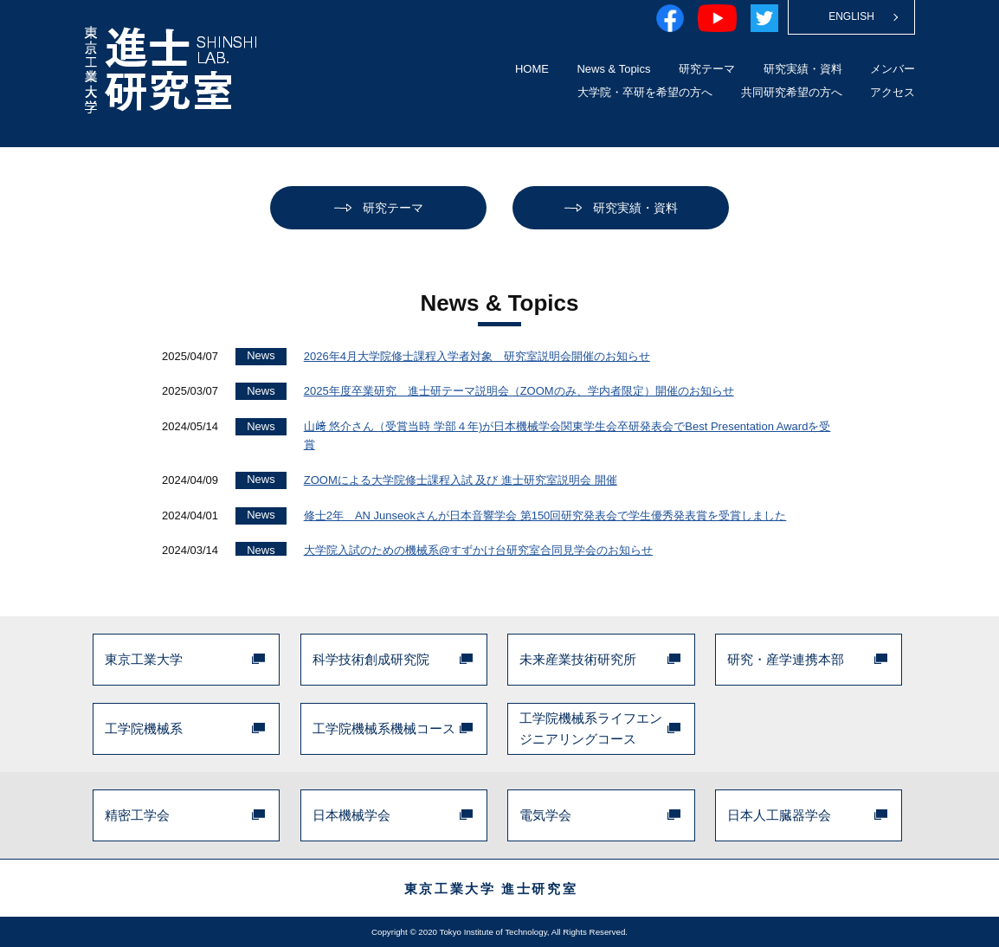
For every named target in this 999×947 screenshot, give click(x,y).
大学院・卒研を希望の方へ (644, 92)
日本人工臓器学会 (779, 815)
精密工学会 (137, 815)
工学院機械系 (144, 728)
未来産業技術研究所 (577, 659)
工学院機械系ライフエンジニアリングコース (590, 728)
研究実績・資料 (803, 68)
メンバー (892, 68)
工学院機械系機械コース (384, 728)
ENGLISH (851, 16)
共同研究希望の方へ (791, 92)
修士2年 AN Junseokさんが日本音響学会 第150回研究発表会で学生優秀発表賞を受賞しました (545, 515)
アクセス (892, 92)
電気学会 (545, 815)
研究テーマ (707, 68)
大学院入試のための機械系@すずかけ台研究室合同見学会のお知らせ (478, 550)
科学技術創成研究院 (371, 659)
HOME (532, 68)
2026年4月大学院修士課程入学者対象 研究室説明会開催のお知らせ (477, 356)
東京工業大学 (144, 659)
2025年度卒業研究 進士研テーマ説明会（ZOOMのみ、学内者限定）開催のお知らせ (519, 390)
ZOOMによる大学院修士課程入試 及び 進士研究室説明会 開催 (460, 480)
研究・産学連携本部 (785, 659)
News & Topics (613, 68)
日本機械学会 (351, 815)
